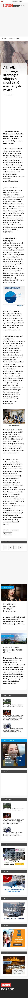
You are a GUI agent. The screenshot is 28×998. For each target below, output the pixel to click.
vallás (6, 530)
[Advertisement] (14, 22)
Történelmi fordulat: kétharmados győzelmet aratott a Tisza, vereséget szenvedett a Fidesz (13, 730)
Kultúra (17, 38)
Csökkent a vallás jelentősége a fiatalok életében (13, 649)
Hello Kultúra (7, 587)
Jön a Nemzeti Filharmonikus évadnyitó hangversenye (9, 607)
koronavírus (14, 530)
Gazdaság (4, 38)
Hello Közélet (8, 95)
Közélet (11, 38)
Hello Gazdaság (8, 740)
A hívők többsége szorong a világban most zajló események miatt (12, 78)
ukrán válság (7, 534)
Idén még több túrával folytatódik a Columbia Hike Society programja (13, 705)
